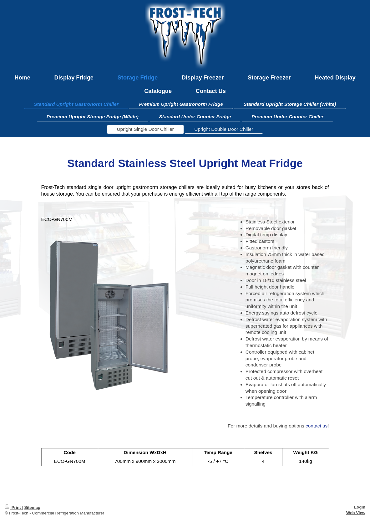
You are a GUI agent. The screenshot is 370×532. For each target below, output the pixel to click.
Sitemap (32, 507)
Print (13, 507)
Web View (355, 512)
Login (359, 507)
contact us (316, 425)
